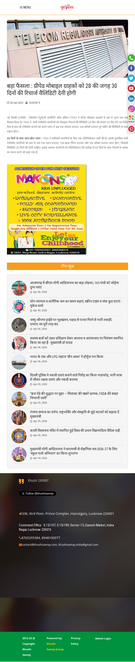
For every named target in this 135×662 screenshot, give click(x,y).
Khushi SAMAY (38, 480)
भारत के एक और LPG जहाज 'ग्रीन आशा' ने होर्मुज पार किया (66, 357)
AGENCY (34, 102)
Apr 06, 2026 (40, 292)
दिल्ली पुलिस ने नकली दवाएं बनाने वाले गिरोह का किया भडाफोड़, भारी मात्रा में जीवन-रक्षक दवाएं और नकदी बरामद (76, 377)
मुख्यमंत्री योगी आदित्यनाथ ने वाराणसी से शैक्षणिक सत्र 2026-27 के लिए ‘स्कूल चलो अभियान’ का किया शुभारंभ (73, 451)
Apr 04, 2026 (40, 458)
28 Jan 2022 (16, 102)
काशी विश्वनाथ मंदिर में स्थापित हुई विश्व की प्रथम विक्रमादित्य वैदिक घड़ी (75, 430)
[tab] (67, 266)
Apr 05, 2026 (40, 384)
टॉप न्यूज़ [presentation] (67, 266)
